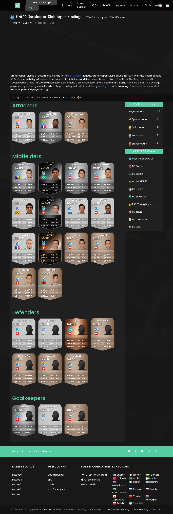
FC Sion (135, 227)
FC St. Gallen (138, 196)
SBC (50, 479)
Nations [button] (54, 97)
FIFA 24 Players (56, 489)
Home (14, 22)
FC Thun (135, 211)
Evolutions (151, 5)
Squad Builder (81, 5)
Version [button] (29, 97)
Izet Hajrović (105, 86)
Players (67, 5)
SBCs (94, 5)
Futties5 (17, 474)
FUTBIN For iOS (90, 479)
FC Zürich (136, 174)
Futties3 (16, 484)
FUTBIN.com (46, 509)
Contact (157, 509)
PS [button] (80, 97)
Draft (106, 5)
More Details (88, 484)
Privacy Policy (121, 509)
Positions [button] (41, 97)
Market (135, 5)
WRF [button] (71, 97)
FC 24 (31, 7)
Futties (16, 494)
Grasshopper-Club (141, 158)
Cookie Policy (140, 509)
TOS (107, 509)
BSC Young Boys (140, 204)
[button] (64, 97)
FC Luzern (136, 189)
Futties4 (17, 479)
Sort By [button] (16, 97)
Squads (120, 5)
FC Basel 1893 (138, 181)
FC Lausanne (138, 219)
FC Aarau (136, 166)
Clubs (26, 22)
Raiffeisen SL (75, 75)
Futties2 (16, 489)
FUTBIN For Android (94, 474)
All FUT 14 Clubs (144, 151)
